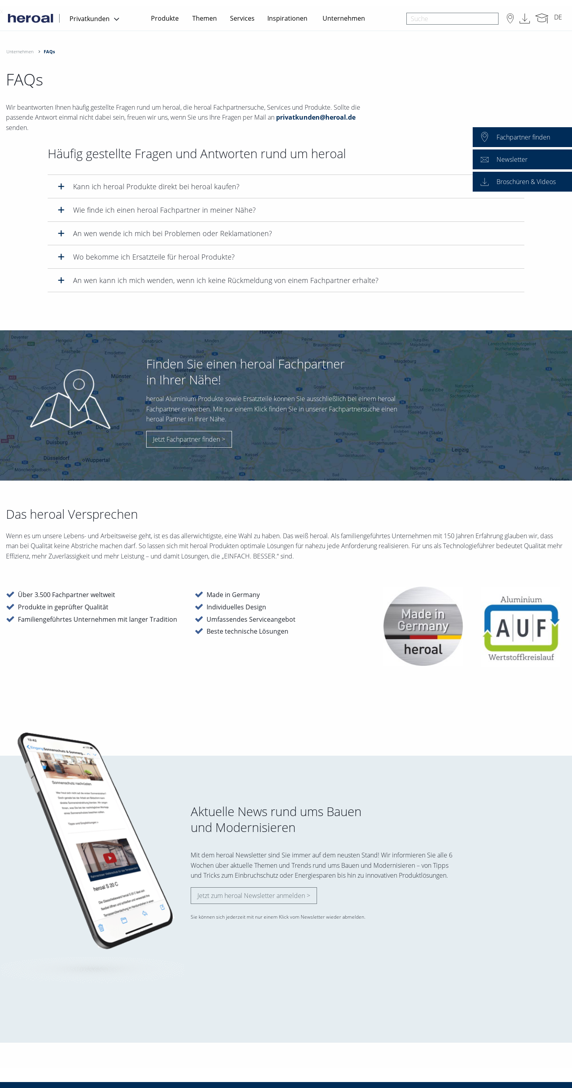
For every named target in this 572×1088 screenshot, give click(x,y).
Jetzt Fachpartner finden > (189, 439)
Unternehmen (344, 18)
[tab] (286, 186)
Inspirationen (287, 18)
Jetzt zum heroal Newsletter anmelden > (253, 895)
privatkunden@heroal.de (316, 117)
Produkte (165, 18)
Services (242, 18)
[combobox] (452, 19)
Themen (204, 18)
